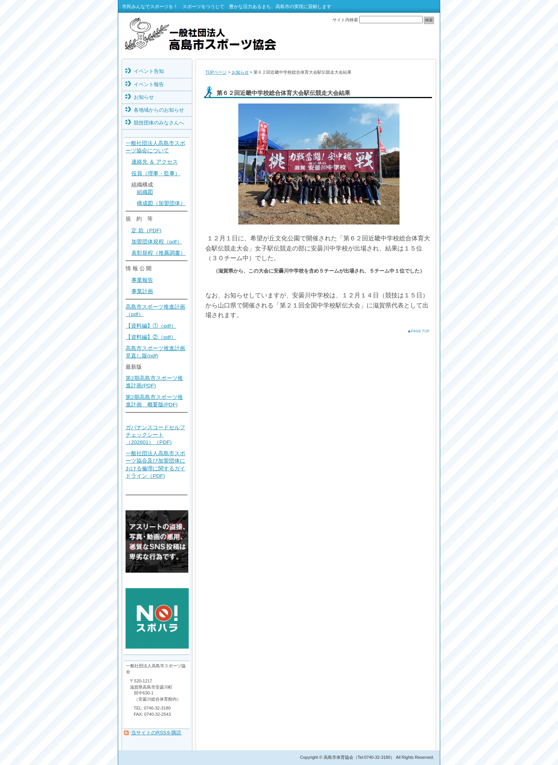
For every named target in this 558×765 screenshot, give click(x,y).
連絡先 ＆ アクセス (154, 162)
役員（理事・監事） (155, 173)
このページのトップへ (412, 331)
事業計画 (142, 291)
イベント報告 (149, 84)
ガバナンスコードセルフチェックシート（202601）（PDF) (155, 435)
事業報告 (142, 280)
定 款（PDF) (146, 230)
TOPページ (216, 72)
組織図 (145, 192)
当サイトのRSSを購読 (156, 733)
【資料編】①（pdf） (151, 326)
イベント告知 (149, 71)
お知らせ (240, 72)
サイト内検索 (345, 19)
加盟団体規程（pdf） (156, 242)
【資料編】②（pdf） (151, 337)
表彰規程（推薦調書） (158, 253)
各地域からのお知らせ (159, 110)
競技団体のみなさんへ (159, 123)
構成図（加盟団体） (161, 203)
